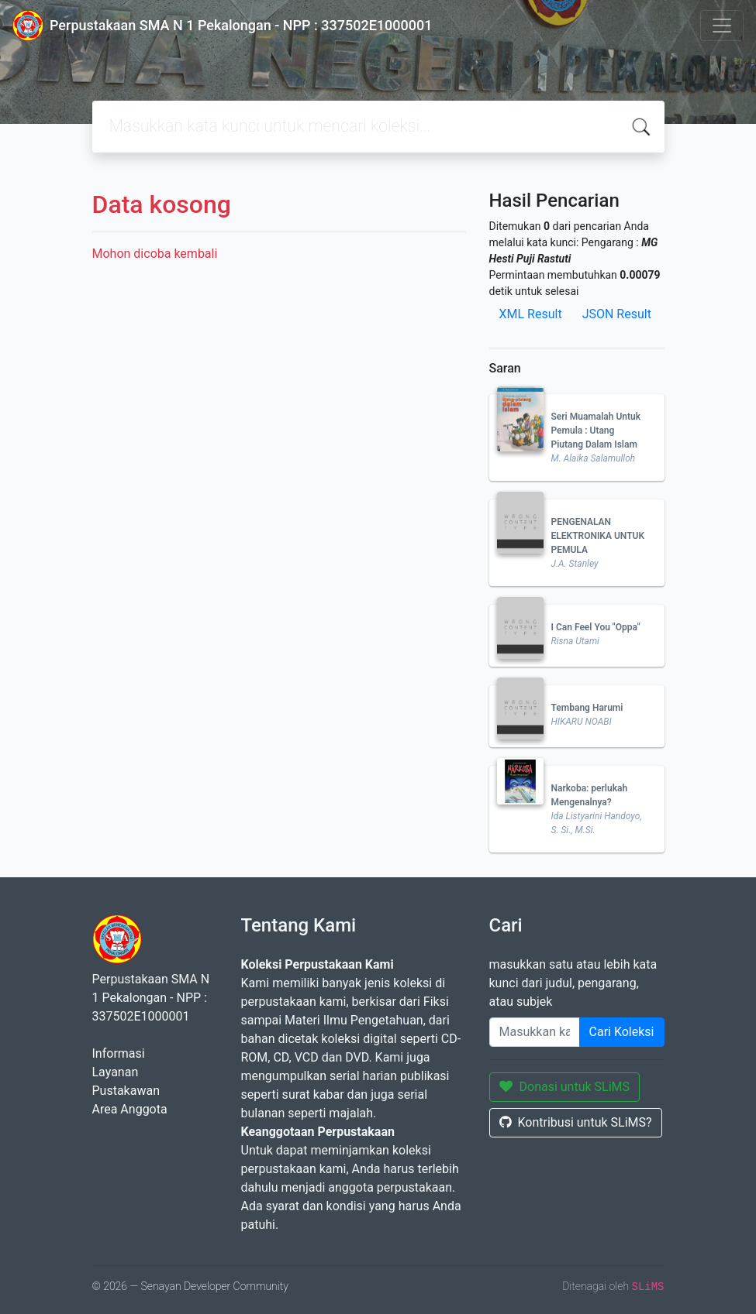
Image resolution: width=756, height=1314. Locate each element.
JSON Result (616, 314)
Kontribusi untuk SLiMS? (575, 1122)
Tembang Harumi (587, 707)
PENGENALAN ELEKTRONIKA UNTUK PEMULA (598, 535)
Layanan (115, 1072)
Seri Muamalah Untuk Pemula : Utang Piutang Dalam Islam (596, 430)
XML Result (530, 314)
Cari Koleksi (621, 1031)
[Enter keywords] (534, 1032)
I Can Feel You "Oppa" (595, 627)
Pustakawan (126, 1090)
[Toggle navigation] (722, 25)
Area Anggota (129, 1109)
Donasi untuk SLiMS (564, 1086)
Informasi (118, 1053)
